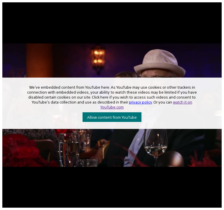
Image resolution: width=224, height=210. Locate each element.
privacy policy (140, 101)
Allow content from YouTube (112, 117)
